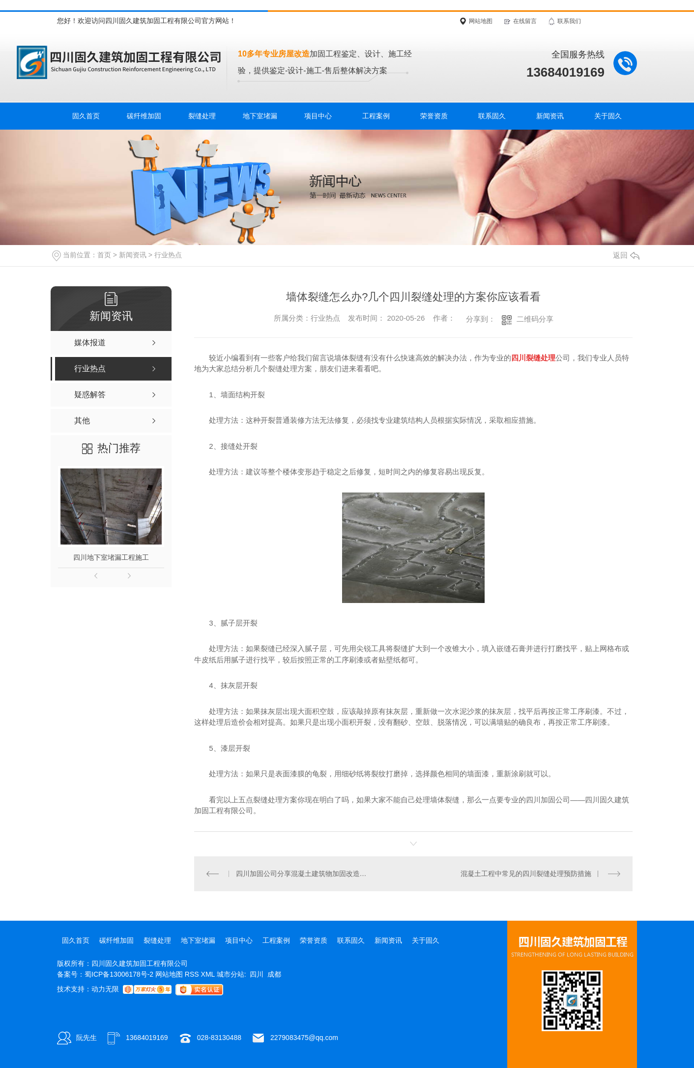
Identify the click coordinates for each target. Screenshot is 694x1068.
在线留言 (525, 21)
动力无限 (105, 989)
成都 (274, 974)
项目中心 (318, 116)
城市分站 (230, 974)
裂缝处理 (202, 116)
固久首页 (86, 116)
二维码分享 (535, 319)
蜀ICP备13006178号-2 (119, 974)
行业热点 (168, 255)
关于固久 (608, 116)
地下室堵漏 (260, 116)
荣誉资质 (434, 116)
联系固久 (492, 116)
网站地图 (480, 21)
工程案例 (376, 116)
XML (209, 974)
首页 (104, 255)
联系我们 (569, 21)
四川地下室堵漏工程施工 (111, 557)
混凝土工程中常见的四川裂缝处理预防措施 (526, 873)
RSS (193, 974)
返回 (626, 255)
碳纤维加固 (144, 116)
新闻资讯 (550, 116)
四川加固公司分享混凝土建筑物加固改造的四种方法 (304, 873)
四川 (256, 974)
